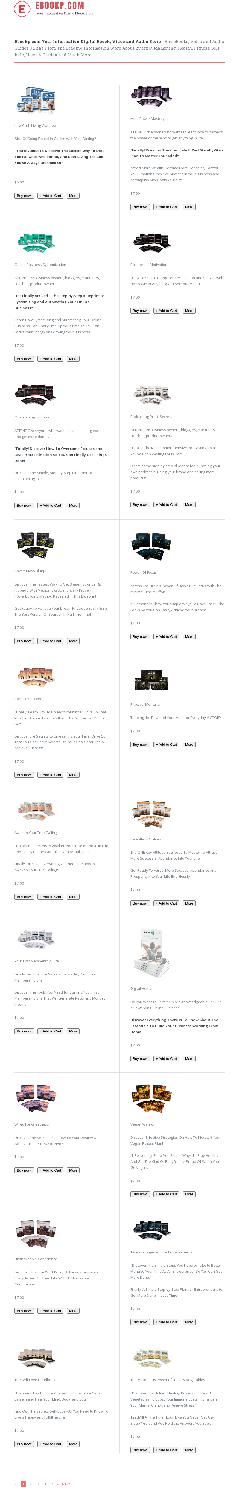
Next (66, 1484)
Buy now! (24, 196)
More (73, 196)
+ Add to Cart (50, 196)
